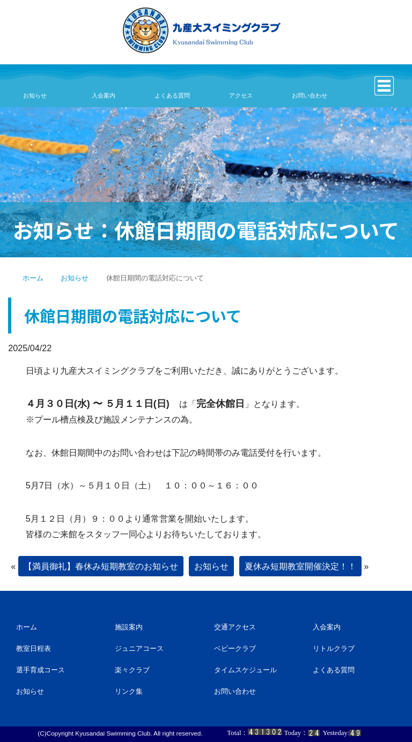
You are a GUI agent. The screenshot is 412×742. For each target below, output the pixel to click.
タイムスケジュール (245, 670)
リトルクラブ (334, 648)
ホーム (33, 278)
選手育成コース (40, 670)
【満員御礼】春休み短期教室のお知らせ (101, 566)
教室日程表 (33, 648)
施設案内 (129, 627)
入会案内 (103, 95)
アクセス (240, 95)
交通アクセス (235, 627)
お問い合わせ (309, 95)
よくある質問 (171, 95)
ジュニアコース (139, 648)
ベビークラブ (235, 648)
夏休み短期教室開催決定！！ (300, 566)
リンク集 (129, 691)
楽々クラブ (132, 670)
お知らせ (34, 95)
